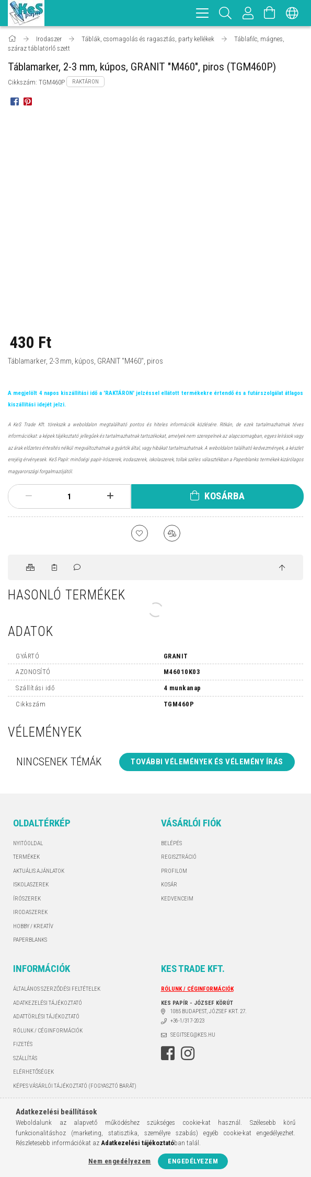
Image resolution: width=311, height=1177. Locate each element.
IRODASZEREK (30, 912)
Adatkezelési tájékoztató (47, 1003)
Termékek (26, 857)
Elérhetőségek (33, 1071)
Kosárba (224, 496)
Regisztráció (179, 857)
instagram (187, 1053)
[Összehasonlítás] (172, 533)
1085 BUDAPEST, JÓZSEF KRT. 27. (208, 1011)
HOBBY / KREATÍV (33, 926)
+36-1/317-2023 (187, 1020)
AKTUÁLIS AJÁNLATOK (38, 871)
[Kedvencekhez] (139, 533)
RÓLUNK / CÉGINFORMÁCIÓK (48, 1030)
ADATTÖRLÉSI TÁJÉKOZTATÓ (46, 1016)
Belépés (171, 843)
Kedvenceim (177, 898)
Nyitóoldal (28, 843)
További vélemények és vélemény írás (207, 761)
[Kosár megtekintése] (270, 13)
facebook (168, 1053)
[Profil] (248, 13)
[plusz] (110, 496)
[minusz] (28, 496)
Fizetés (22, 1044)
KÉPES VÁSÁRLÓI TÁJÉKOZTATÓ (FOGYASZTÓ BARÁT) (74, 1086)
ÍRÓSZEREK (27, 898)
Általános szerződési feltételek (56, 989)
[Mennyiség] (69, 497)
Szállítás (25, 1058)
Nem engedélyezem (119, 1161)
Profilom (174, 871)
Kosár (169, 884)
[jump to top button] (282, 568)
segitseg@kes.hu (192, 1034)
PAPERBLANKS (30, 939)
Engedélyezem (193, 1161)
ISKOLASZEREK (31, 884)
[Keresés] (225, 13)
